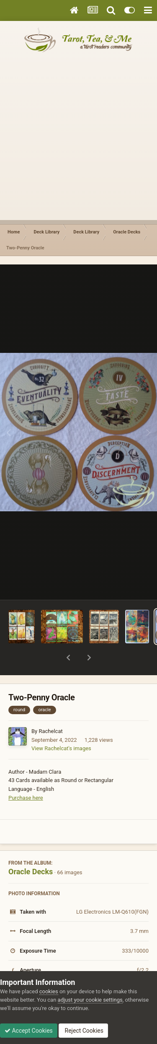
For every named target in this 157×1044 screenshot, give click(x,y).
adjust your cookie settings (90, 1000)
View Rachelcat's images (61, 726)
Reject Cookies (83, 1030)
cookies (48, 991)
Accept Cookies (29, 1030)
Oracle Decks (30, 849)
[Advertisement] (78, 141)
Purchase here (25, 776)
